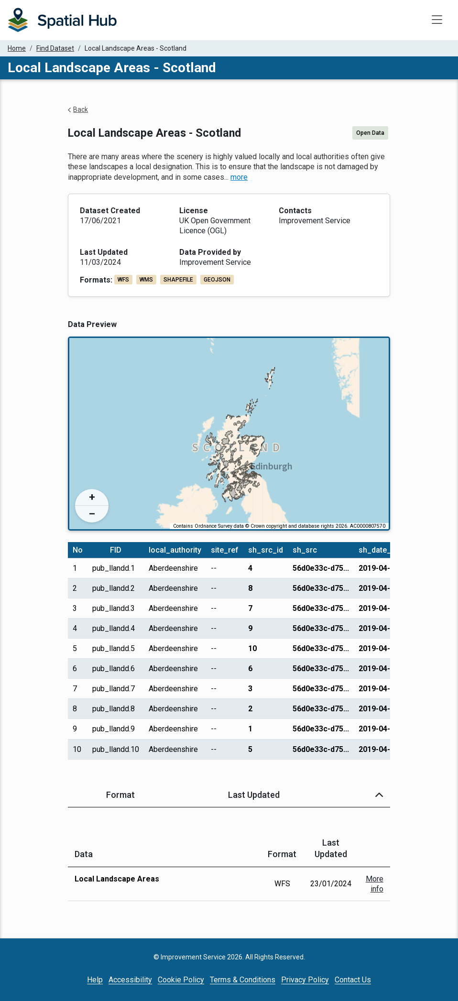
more (239, 177)
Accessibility (130, 979)
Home (17, 48)
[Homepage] (62, 20)
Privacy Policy (305, 979)
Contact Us (353, 979)
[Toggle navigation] (437, 20)
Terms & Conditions (242, 979)
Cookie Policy (181, 979)
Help (95, 979)
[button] (379, 795)
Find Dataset (55, 48)
